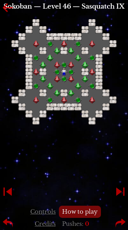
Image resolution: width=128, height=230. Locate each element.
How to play (80, 211)
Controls (43, 211)
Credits (45, 223)
